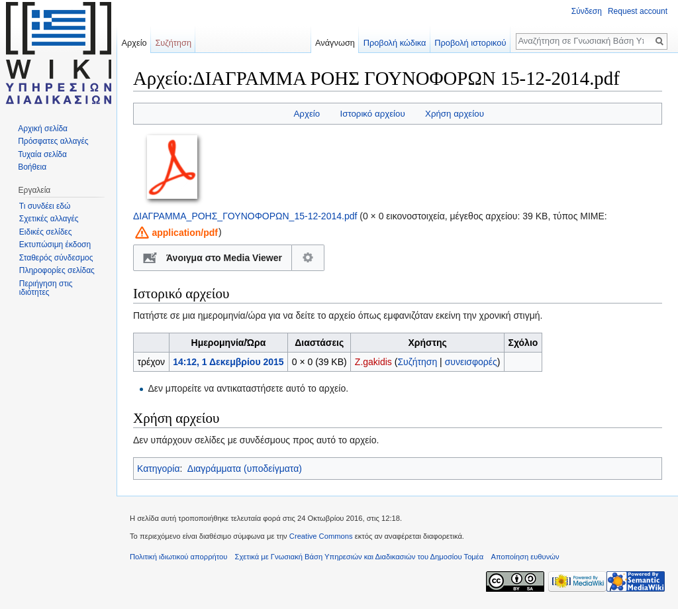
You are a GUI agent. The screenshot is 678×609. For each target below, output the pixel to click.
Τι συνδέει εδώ (45, 206)
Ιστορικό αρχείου (372, 114)
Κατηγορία (158, 468)
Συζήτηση (417, 362)
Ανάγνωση (335, 43)
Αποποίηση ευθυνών (525, 557)
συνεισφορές (471, 362)
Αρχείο (306, 114)
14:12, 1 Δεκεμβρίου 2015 (228, 362)
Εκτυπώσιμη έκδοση (55, 244)
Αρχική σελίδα (43, 128)
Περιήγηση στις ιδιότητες (46, 288)
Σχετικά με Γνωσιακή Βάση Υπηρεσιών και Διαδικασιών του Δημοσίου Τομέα (359, 557)
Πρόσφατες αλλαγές (53, 141)
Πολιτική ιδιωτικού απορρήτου (178, 557)
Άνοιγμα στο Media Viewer (224, 257)
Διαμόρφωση (308, 258)
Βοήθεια (32, 167)
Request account (637, 11)
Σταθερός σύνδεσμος (56, 257)
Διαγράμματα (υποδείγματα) (244, 468)
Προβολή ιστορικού (470, 43)
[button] (175, 232)
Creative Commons (321, 536)
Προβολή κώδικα (394, 43)
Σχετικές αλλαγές (49, 218)
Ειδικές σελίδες (45, 232)
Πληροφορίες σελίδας (57, 270)
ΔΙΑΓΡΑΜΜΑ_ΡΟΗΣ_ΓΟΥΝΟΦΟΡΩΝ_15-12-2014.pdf (245, 216)
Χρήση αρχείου (454, 114)
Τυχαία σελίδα (42, 154)
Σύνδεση (586, 11)
